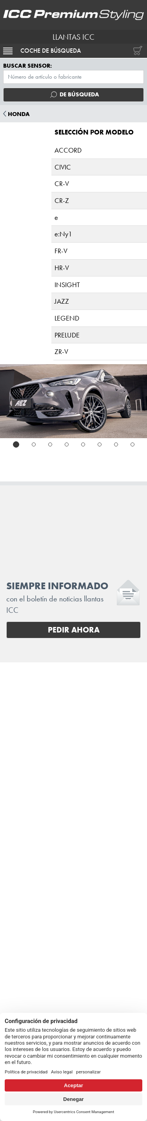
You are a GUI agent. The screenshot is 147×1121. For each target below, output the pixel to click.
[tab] (16, 444)
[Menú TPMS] (73, 77)
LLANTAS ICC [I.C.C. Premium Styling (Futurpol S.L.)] (73, 37)
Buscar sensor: (27, 66)
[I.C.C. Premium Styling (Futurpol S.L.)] (73, 15)
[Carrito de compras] (136, 50)
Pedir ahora (74, 630)
